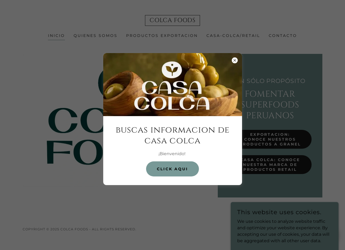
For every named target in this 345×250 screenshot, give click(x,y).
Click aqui (172, 168)
